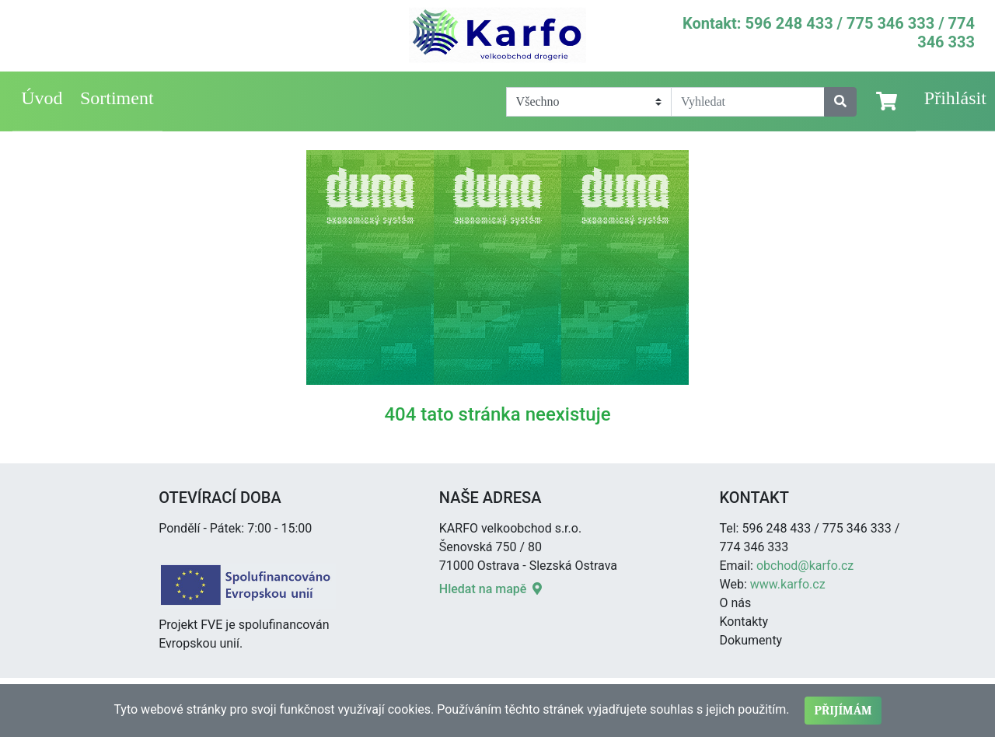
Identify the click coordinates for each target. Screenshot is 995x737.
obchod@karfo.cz (805, 565)
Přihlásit (955, 98)
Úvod (41, 98)
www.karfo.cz (788, 584)
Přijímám (842, 711)
